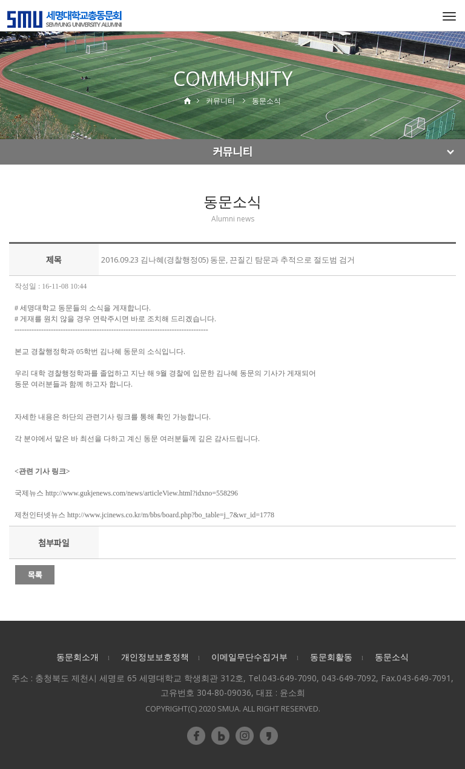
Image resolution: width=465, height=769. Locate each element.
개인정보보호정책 (155, 657)
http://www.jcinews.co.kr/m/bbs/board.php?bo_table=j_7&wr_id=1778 (170, 515)
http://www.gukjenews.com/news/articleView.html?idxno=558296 (141, 493)
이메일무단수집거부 (249, 657)
